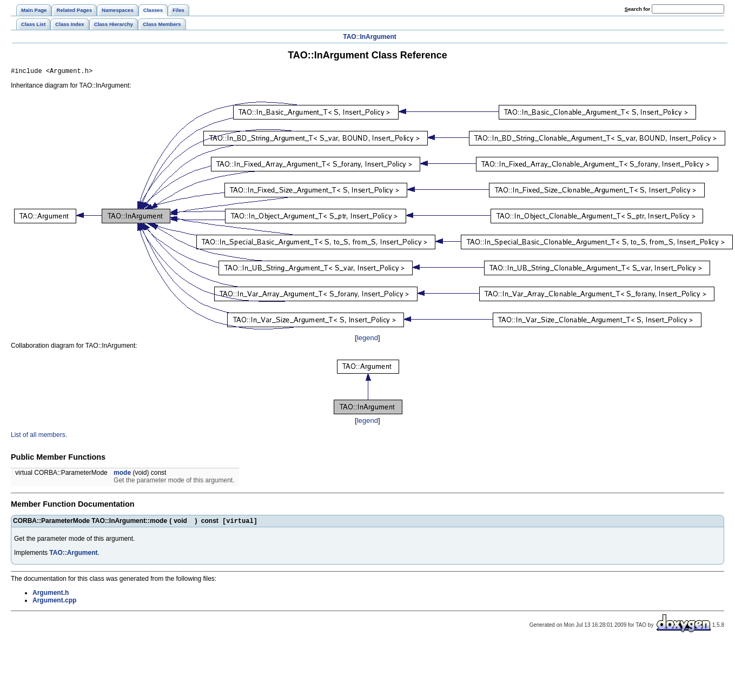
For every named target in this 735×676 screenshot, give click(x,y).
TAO (349, 37)
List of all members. (39, 436)
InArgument (378, 37)
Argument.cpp (54, 603)
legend (367, 339)
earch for (637, 9)
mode (122, 474)
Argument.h (50, 595)
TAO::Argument (73, 555)
